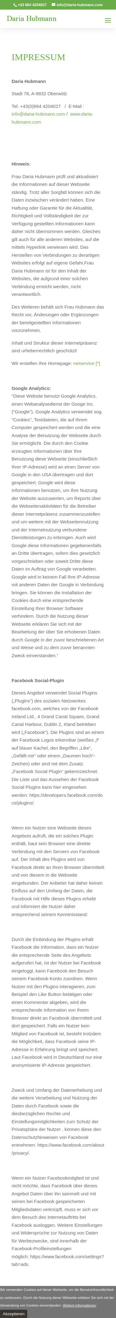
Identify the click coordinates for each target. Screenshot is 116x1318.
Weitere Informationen (79, 1305)
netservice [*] (86, 363)
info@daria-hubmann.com (38, 114)
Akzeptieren (13, 1314)
